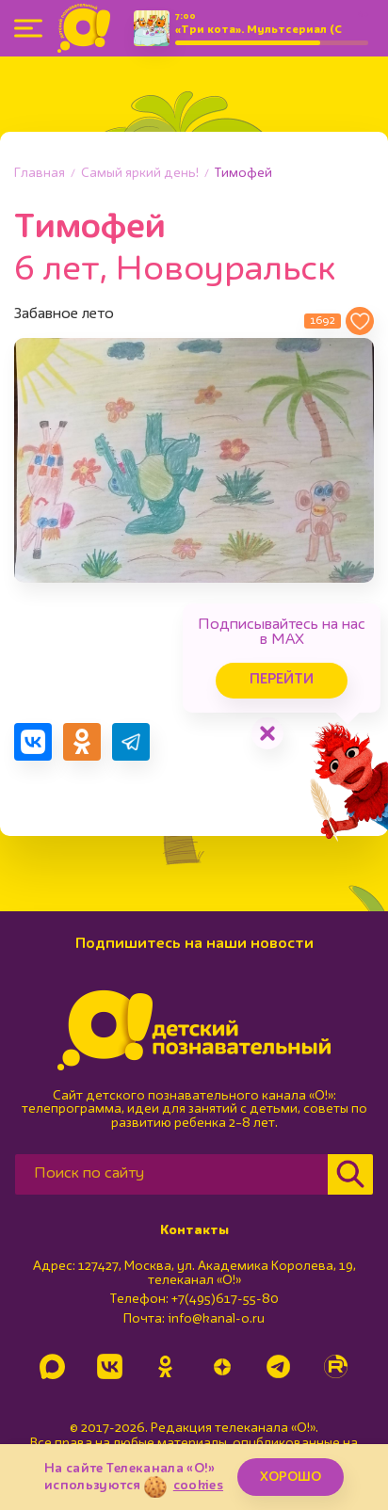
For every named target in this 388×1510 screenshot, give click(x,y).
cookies (198, 1485)
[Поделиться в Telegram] (131, 742)
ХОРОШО (290, 1477)
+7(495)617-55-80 (225, 1299)
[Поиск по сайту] (171, 1174)
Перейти (282, 680)
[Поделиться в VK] (33, 742)
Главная (39, 173)
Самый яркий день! (140, 173)
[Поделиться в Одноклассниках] (82, 742)
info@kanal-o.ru (216, 1319)
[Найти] (350, 1174)
